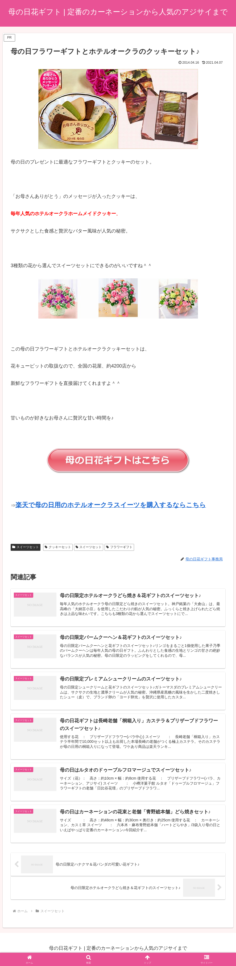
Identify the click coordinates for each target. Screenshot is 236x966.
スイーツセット (25, 547)
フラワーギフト (119, 547)
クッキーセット (58, 547)
